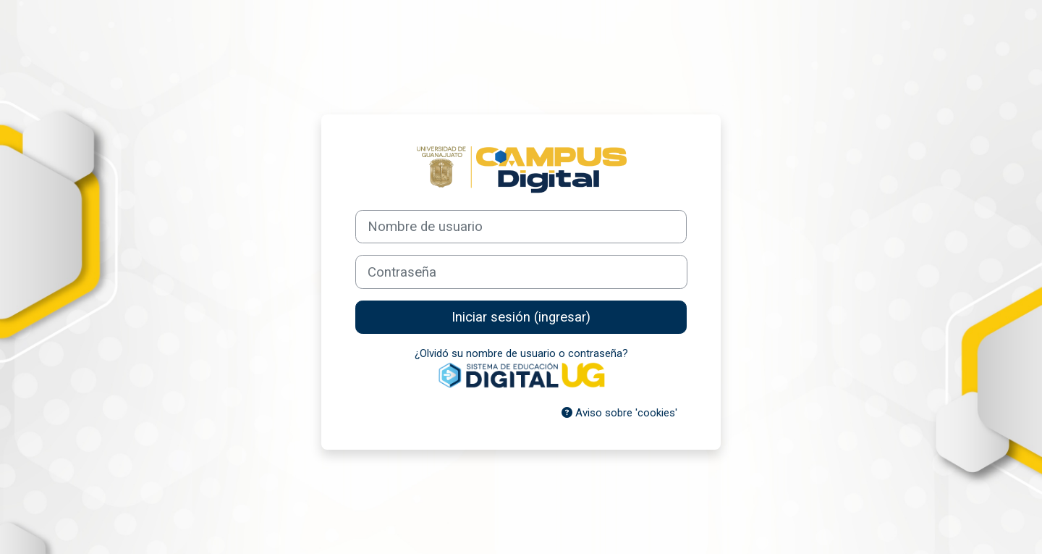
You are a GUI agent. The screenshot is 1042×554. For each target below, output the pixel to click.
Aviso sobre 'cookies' (619, 412)
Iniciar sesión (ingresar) (521, 317)
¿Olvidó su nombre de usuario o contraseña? (521, 353)
